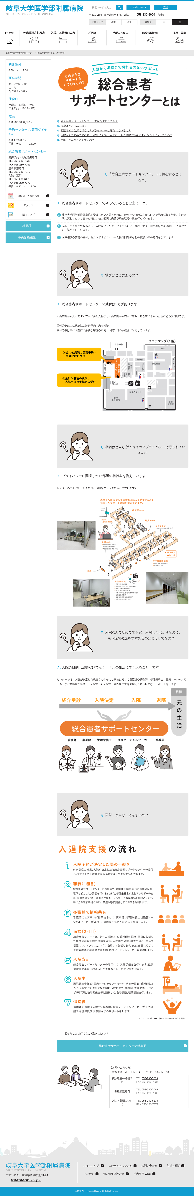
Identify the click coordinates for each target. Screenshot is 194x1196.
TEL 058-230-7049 (19, 171)
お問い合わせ (149, 1165)
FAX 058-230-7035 (19, 164)
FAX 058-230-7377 (19, 182)
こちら (12, 87)
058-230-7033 (150, 1078)
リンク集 (88, 1173)
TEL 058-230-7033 (19, 160)
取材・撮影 (173, 1165)
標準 (113, 22)
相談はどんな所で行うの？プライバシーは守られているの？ (96, 130)
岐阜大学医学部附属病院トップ (19, 53)
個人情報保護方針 (113, 1173)
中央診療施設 (27, 237)
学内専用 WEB (142, 1173)
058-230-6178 (150, 1100)
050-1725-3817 (17, 140)
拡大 (129, 22)
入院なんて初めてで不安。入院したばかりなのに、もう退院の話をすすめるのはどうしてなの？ (116, 135)
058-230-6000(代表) (20, 122)
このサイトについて (120, 1165)
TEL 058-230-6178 (19, 179)
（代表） (148, 14)
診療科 (26, 225)
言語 (165, 7)
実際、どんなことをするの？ (77, 139)
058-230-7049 (150, 1089)
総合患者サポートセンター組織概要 (122, 1045)
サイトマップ (91, 1165)
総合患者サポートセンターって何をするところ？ (89, 121)
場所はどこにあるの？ (74, 125)
